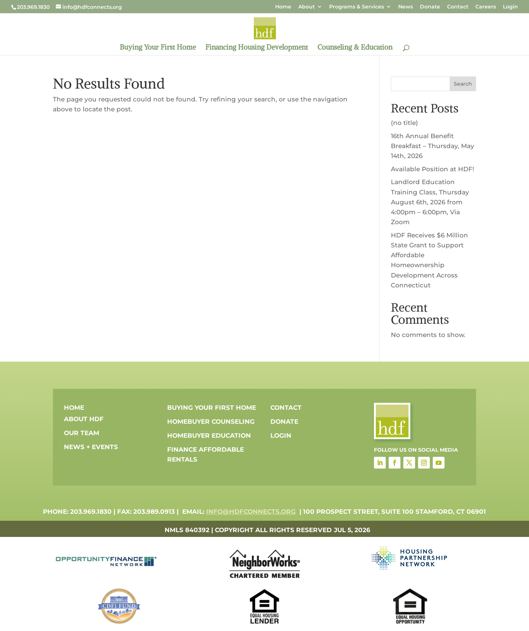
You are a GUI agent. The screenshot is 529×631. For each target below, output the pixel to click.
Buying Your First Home (158, 47)
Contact (457, 7)
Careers (485, 7)
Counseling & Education (354, 47)
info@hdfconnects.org (251, 511)
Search (463, 83)
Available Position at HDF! (432, 169)
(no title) (404, 122)
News (405, 7)
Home (283, 7)
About (306, 7)
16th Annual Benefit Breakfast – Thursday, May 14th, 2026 (432, 145)
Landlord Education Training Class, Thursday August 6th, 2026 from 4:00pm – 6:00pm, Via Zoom (430, 202)
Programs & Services (356, 7)
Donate (430, 7)
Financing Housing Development (256, 47)
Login (510, 7)
